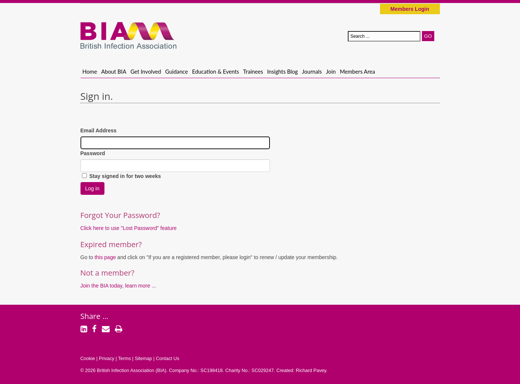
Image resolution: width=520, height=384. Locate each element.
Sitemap (143, 358)
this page (106, 257)
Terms (124, 358)
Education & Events (215, 71)
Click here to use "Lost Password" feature (128, 228)
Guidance (176, 71)
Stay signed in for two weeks (121, 176)
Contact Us (167, 358)
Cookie (87, 358)
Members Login (409, 9)
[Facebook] (94, 330)
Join (331, 71)
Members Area (357, 71)
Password (92, 153)
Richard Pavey (311, 370)
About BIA (113, 71)
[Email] (106, 330)
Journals (312, 71)
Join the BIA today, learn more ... (118, 286)
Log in (92, 188)
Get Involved (145, 71)
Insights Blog (282, 71)
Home (89, 71)
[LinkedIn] (83, 330)
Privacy (106, 358)
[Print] (118, 330)
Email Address (98, 130)
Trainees (253, 71)
